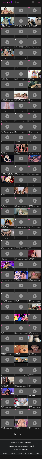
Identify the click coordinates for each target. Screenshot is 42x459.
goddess (16, 226)
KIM (2, 88)
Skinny (25, 47)
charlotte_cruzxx (31, 374)
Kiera (29, 321)
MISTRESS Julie (17, 184)
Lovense (4, 47)
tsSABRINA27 (17, 141)
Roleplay (32, 68)
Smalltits (7, 375)
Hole (11, 68)
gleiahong (30, 110)
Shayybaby (17, 321)
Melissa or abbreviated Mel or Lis (21, 46)
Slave (39, 365)
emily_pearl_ (17, 342)
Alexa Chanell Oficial (4, 268)
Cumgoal (22, 58)
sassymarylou (3, 184)
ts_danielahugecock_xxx (19, 247)
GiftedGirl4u (30, 279)
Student (24, 111)
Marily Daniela (31, 205)
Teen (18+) (7, 47)
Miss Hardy (17, 78)
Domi (33, 333)
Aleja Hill (16, 67)
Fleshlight (12, 132)
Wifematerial (34, 121)
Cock (36, 47)
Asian (31, 47)
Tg (33, 26)
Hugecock (37, 58)
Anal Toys (23, 100)
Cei (20, 142)
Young (39, 301)
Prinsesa (30, 427)
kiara (29, 173)
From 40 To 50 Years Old (20, 79)
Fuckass (4, 132)
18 (17, 248)
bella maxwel (30, 88)
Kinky (25, 58)
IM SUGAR (3, 215)
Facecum (7, 132)
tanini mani (3, 131)
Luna (16, 205)
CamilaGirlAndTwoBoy (5, 25)
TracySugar (17, 300)
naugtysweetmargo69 (5, 385)
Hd (6, 15)
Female (4, 15)
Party (20, 68)
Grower (23, 386)
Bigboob (37, 132)
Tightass (9, 100)
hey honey (17, 14)
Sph (21, 195)
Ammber (16, 268)
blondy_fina (17, 237)
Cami (29, 99)
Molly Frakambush (4, 99)
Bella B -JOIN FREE (31, 395)
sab (29, 237)
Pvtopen (23, 333)
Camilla (29, 247)
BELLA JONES (31, 364)
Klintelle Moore (3, 152)
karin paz (16, 88)
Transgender (38, 185)
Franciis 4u (17, 152)
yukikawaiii (30, 406)
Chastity (9, 407)
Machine (33, 206)
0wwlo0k (16, 395)
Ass (19, 26)
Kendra (2, 406)
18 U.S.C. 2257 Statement (29, 453)
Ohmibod (7, 195)
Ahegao (37, 68)
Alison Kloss (30, 194)
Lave (29, 14)
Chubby (40, 407)
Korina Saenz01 (17, 427)
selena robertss (4, 110)
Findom (34, 58)
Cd (6, 58)
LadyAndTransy (17, 194)
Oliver (2, 141)
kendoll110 (16, 385)
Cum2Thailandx (31, 353)
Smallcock (8, 206)
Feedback (37, 453)
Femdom (32, 365)
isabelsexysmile (17, 353)
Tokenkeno (5, 428)
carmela (2, 205)
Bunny (2, 374)
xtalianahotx (3, 427)
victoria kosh (17, 406)
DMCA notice (20, 453)
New (38, 15)
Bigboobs (20, 15)
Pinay (6, 206)
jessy (16, 258)
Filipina (36, 428)
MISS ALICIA (30, 226)
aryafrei (2, 237)
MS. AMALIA (30, 46)
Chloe (2, 364)
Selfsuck (27, 121)
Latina (26, 111)
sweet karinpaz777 (31, 258)
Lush (22, 26)
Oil (3, 68)
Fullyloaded (37, 111)
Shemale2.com (19, 449)
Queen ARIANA (31, 57)
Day (15, 131)
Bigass (18, 269)
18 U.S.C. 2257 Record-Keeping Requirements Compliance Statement (20, 442)
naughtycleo (3, 226)
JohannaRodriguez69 (18, 215)
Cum (31, 15)
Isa (15, 311)
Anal (17, 15)
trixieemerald (3, 120)
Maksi (2, 321)
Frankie (29, 385)
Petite (38, 121)
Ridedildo (25, 259)
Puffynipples (21, 312)
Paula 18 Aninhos (4, 78)
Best (35, 354)
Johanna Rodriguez (18, 57)
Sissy (4, 174)
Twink (8, 301)
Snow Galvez (3, 194)
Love (23, 174)
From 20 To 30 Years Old (20, 132)
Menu (39, 2)
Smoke (24, 68)
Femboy (9, 142)
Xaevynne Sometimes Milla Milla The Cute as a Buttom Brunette (21, 25)
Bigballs (10, 301)
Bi (20, 26)
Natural (27, 312)
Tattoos (26, 333)
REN (2, 46)
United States (5, 153)
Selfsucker (22, 259)
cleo (15, 332)
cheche (2, 332)
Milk (39, 68)
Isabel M (2, 67)
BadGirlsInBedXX (18, 364)
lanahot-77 (30, 311)
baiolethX (30, 78)
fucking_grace (31, 120)
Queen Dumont (31, 268)
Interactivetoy (11, 195)
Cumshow (26, 15)
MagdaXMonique (4, 14)
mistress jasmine (4, 353)
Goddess (18, 111)
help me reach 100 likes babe (33, 184)
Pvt (32, 132)
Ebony (11, 47)
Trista (2, 342)
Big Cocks (39, 280)
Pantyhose (39, 195)
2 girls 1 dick (17, 279)
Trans (2, 15)
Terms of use (5, 453)
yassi (16, 120)
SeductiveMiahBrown (32, 342)
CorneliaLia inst (4, 300)
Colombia (8, 26)
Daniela (29, 131)
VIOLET (29, 152)
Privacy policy (12, 453)
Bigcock (23, 15)
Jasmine (29, 141)
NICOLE (29, 332)
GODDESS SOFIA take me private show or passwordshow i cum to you (7, 173)
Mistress (34, 47)
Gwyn (16, 173)
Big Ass (36, 280)
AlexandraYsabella (18, 99)
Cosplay (34, 68)
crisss (2, 279)
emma (2, 247)
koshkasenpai (30, 67)
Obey (20, 58)
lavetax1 (2, 57)
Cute (17, 47)
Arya (2, 258)
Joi (19, 142)
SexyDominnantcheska (32, 25)
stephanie (30, 215)
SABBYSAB (17, 110)
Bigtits (38, 333)
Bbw (34, 407)
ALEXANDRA (30, 300)
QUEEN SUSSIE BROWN (5, 311)
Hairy (31, 396)
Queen (39, 153)
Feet (38, 47)
